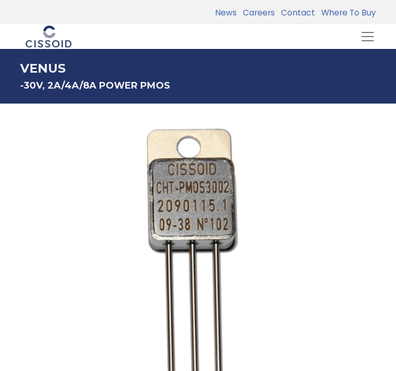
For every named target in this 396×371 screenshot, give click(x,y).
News (226, 13)
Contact (296, 13)
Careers (257, 13)
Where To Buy (346, 13)
